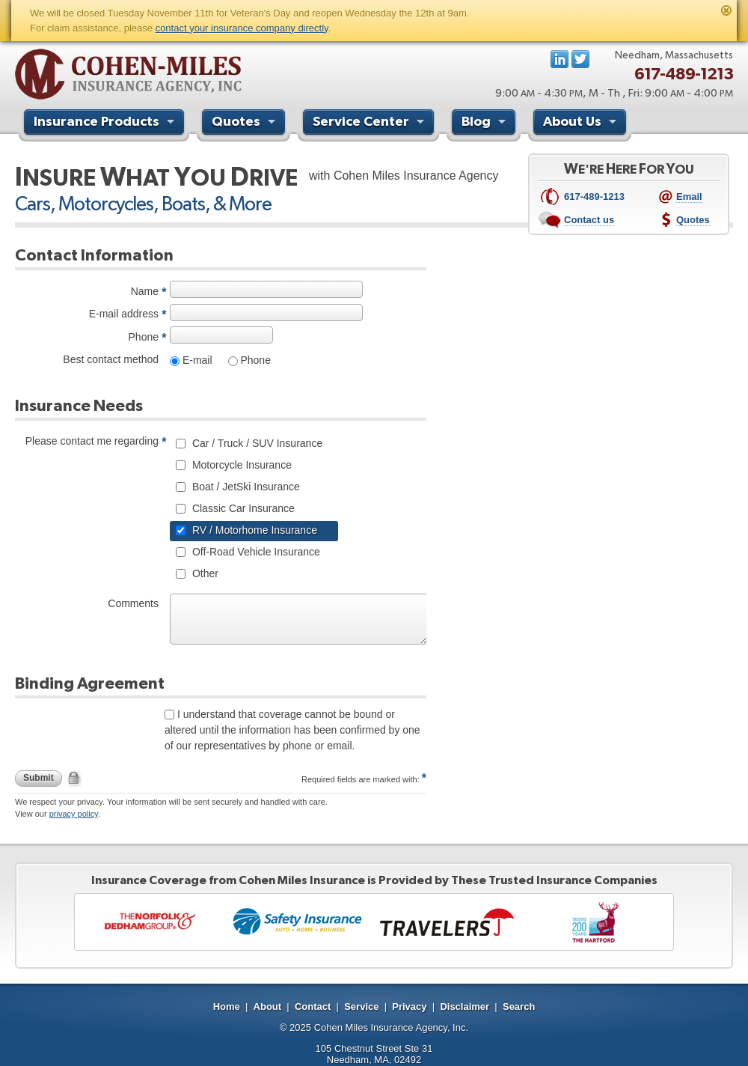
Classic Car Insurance (242, 508)
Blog (485, 123)
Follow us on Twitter (580, 59)
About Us (581, 123)
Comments (133, 603)
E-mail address (124, 314)
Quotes (245, 123)
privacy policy (73, 813)
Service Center (370, 123)
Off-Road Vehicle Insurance (254, 552)
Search (519, 1006)
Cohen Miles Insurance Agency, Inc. (391, 1027)
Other (203, 573)
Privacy (409, 1006)
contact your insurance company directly (242, 28)
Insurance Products (106, 123)
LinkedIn (559, 59)
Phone (144, 337)
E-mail (196, 360)
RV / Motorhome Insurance (253, 530)
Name (145, 291)
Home (226, 1006)
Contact (313, 1006)
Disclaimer (464, 1006)
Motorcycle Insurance (240, 465)
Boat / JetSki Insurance (244, 487)
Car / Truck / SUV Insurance (255, 443)
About (268, 1006)
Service (361, 1006)
